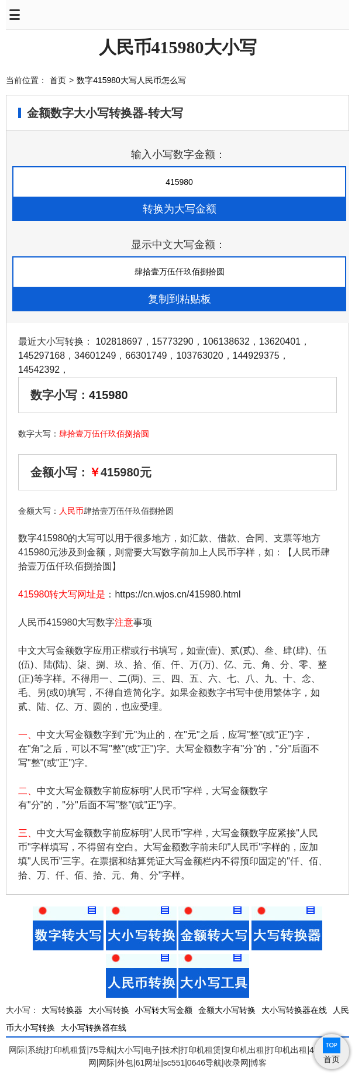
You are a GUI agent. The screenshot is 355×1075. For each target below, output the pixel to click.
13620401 (280, 341)
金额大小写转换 (227, 1010)
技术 (170, 1050)
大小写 (128, 1050)
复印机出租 (243, 1050)
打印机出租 (286, 1050)
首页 (58, 80)
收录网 (236, 1062)
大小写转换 (108, 1010)
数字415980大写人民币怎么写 (131, 80)
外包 (125, 1062)
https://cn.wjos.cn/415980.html (177, 594)
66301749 (146, 355)
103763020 (199, 355)
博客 (258, 1062)
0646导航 (204, 1062)
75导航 (102, 1050)
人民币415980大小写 (178, 47)
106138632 (226, 341)
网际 (17, 1050)
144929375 (256, 355)
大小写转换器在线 (294, 1010)
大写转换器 (62, 1010)
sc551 (174, 1062)
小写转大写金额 (163, 1010)
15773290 (173, 341)
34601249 (95, 355)
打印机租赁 (66, 1050)
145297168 (41, 355)
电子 (151, 1050)
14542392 (39, 370)
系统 (35, 1050)
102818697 (118, 341)
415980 (108, 395)
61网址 (148, 1062)
